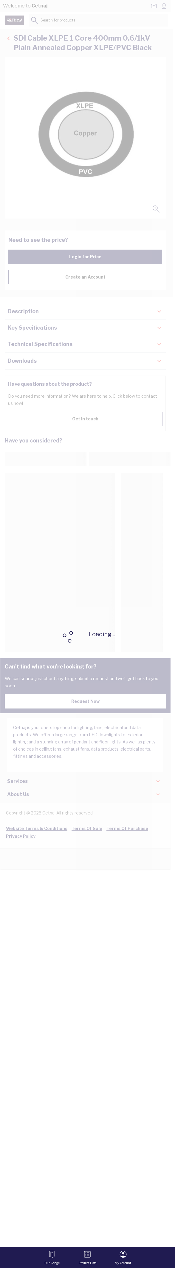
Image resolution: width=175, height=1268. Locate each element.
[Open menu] (52, 1257)
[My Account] (123, 1257)
